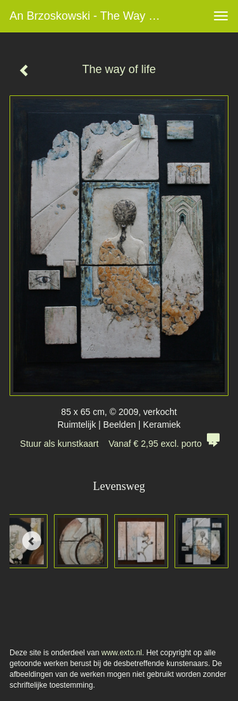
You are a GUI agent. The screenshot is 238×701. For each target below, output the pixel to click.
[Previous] (31, 540)
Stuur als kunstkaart (119, 444)
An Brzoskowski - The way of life (91, 16)
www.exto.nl (122, 652)
